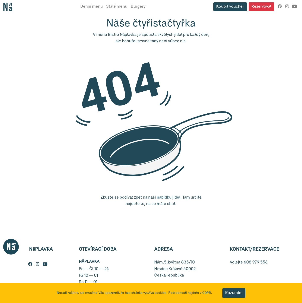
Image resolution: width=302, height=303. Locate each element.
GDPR (206, 292)
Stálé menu (116, 6)
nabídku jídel (168, 197)
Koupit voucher (230, 6)
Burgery (138, 6)
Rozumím (234, 293)
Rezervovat (261, 6)
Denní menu (91, 6)
